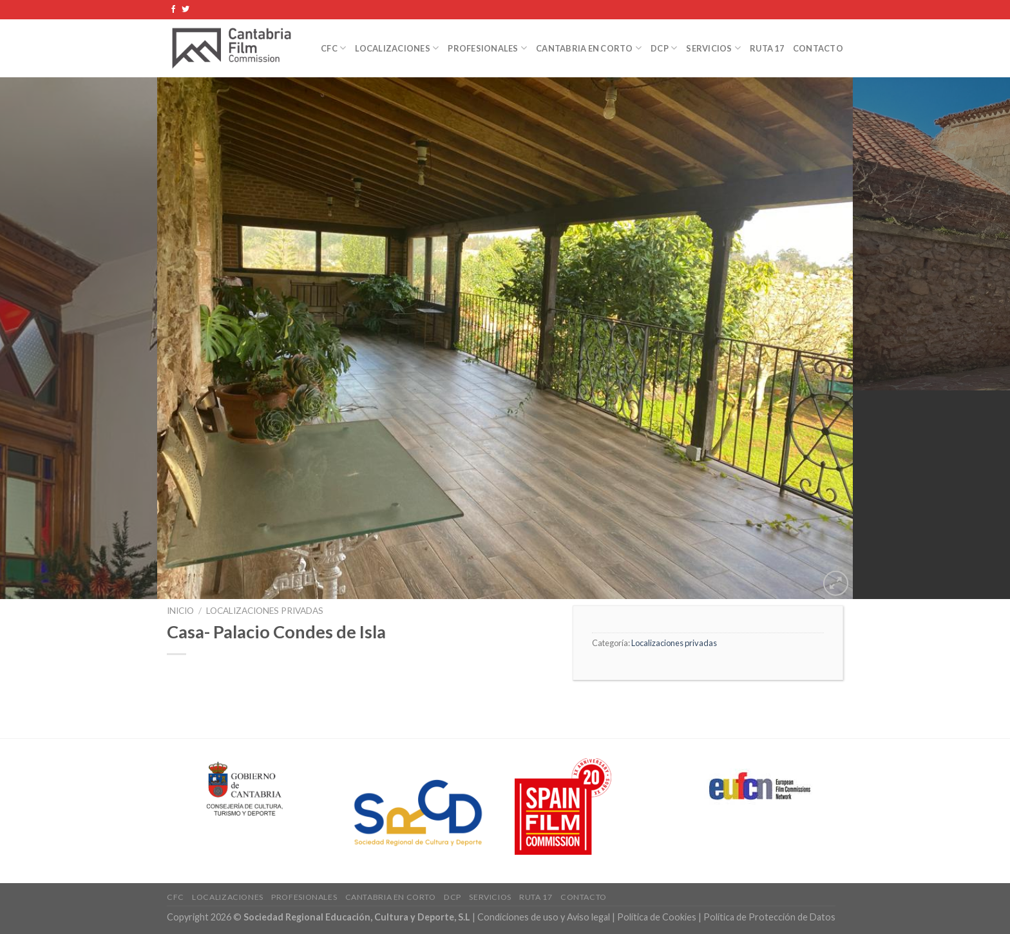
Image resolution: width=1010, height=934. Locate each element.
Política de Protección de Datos (769, 916)
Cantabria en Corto (589, 48)
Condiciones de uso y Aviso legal (544, 916)
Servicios (713, 48)
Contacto (818, 48)
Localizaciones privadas (264, 610)
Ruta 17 (767, 48)
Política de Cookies (656, 916)
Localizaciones (397, 48)
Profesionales (487, 48)
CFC (333, 48)
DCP (664, 48)
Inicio (180, 610)
